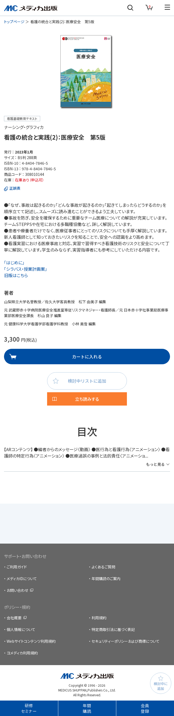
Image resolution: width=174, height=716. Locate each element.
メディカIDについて (22, 578)
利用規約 (99, 617)
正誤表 (14, 188)
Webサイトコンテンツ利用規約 (31, 641)
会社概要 (14, 617)
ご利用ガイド (17, 566)
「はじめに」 (14, 262)
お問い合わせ (17, 590)
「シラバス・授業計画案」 (25, 269)
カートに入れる (87, 356)
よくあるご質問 (103, 566)
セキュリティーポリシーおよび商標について (126, 641)
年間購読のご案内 (106, 578)
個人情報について (21, 629)
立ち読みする (87, 399)
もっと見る (155, 464)
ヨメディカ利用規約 (22, 653)
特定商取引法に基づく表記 (113, 629)
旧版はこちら (16, 275)
